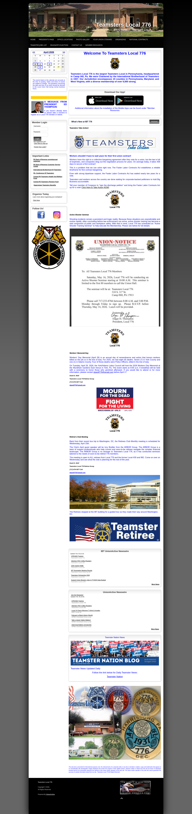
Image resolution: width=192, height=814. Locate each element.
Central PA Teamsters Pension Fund (46, 182)
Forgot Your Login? (40, 147)
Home (33, 39)
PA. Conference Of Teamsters (43, 173)
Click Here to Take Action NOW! (95, 187)
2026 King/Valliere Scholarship (81, 625)
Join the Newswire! (77, 595)
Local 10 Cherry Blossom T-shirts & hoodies (86, 610)
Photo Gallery (83, 39)
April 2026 (48, 52)
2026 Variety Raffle (77, 566)
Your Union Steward (102, 39)
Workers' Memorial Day (79, 353)
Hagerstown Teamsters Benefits (45, 185)
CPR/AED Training (77, 556)
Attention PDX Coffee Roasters (81, 561)
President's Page (46, 39)
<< (33, 52)
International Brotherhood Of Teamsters (47, 170)
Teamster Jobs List (38, 45)
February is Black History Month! (82, 615)
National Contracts (138, 39)
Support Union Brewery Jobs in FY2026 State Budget (88, 580)
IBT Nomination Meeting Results (81, 570)
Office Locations (65, 39)
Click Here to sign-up (41, 143)
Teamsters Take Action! (79, 128)
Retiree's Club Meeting (79, 437)
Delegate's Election (59, 45)
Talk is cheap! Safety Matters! (81, 620)
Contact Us (77, 45)
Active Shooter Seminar (79, 215)
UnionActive (50, 794)
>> (64, 52)
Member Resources (94, 45)
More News (155, 629)
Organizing (120, 39)
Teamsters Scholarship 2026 (80, 575)
